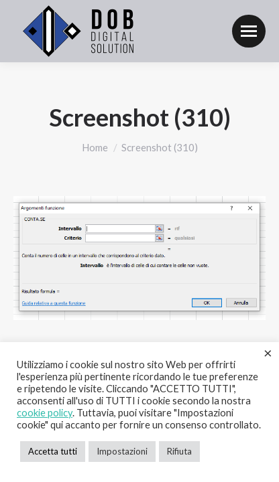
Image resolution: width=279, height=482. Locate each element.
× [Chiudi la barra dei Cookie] (268, 352)
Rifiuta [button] (179, 451)
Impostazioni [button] (122, 451)
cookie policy (44, 412)
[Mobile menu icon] (249, 31)
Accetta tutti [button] (52, 451)
